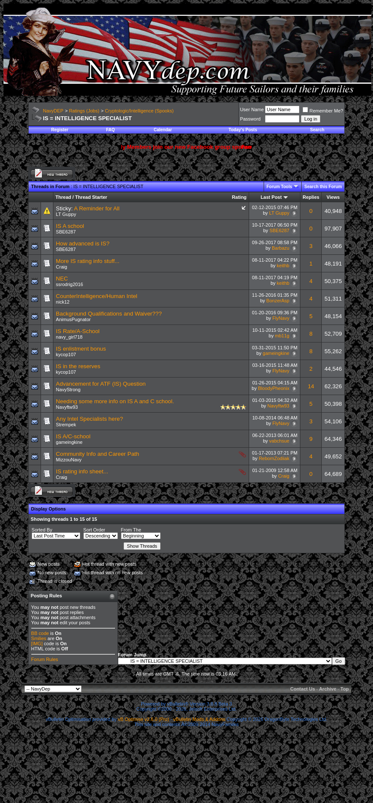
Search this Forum (323, 186)
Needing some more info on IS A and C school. (115, 401)
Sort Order (94, 529)
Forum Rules (44, 659)
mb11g (282, 335)
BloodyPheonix (273, 388)
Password (250, 118)
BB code (40, 633)
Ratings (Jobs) (84, 110)
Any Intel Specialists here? (89, 419)
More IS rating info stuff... (88, 261)
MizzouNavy (69, 459)
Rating (239, 197)
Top (345, 688)
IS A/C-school (73, 436)
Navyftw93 (67, 407)
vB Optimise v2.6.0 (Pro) (143, 719)
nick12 (63, 301)
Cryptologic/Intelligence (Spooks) (139, 110)
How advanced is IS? (82, 243)
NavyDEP (53, 110)
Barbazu (280, 248)
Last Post (271, 197)
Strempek (66, 424)
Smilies (38, 638)
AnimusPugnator (73, 319)
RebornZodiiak (274, 458)
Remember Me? (323, 110)
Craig (61, 266)
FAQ (110, 129)
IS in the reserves (78, 366)
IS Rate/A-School (78, 331)
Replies (311, 197)
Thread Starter (91, 197)
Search (317, 129)
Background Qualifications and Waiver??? (109, 313)
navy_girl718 (69, 337)
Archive (327, 688)
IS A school (70, 226)
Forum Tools (279, 186)
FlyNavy (280, 318)
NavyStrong (68, 389)
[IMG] (37, 643)
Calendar (163, 129)
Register (59, 129)
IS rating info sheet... (82, 471)
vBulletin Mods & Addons (199, 719)
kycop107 (66, 354)
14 (311, 386)
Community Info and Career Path (97, 454)
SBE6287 (66, 231)
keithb (283, 265)
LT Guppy (66, 214)
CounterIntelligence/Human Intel (96, 296)
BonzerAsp (277, 300)
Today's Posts (243, 129)
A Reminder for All (97, 208)
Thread (63, 197)
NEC (62, 278)
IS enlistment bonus (81, 348)
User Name (252, 109)
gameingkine (276, 353)
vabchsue (279, 440)
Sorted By (42, 529)
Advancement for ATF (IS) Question (101, 384)
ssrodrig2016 (69, 284)
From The (131, 529)
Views (333, 197)
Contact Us (302, 688)
